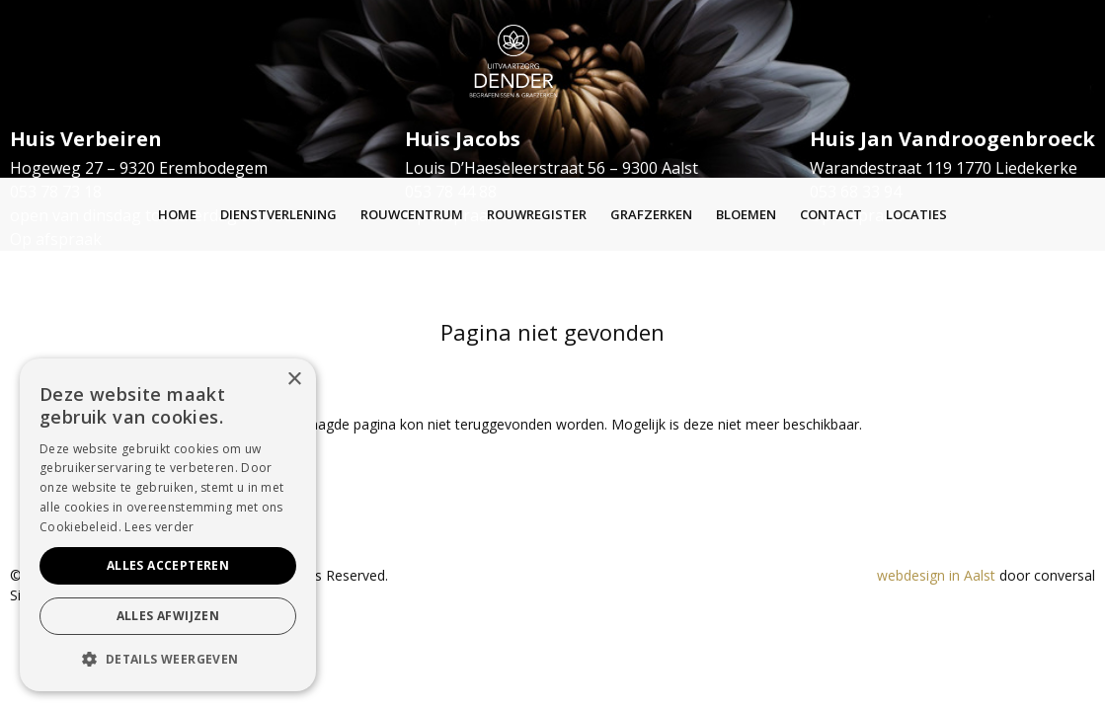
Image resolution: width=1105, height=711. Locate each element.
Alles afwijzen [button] (168, 615)
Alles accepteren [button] (168, 565)
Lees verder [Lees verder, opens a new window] (159, 526)
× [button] (293, 379)
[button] (167, 660)
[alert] (168, 524)
